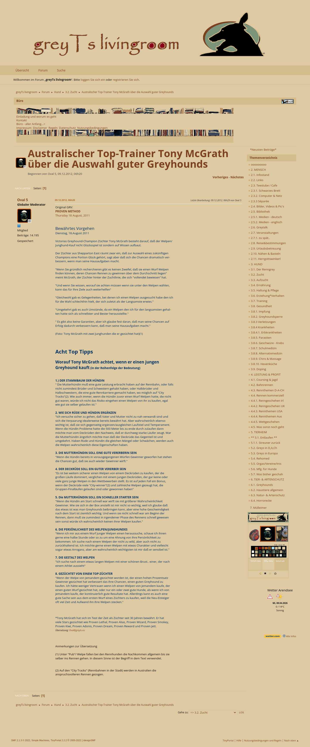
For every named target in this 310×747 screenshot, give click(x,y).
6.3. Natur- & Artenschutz (266, 495)
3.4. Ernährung (259, 285)
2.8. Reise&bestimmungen (267, 243)
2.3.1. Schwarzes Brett (264, 191)
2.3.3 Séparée (258, 201)
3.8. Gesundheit (260, 306)
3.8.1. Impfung (259, 311)
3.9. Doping (257, 369)
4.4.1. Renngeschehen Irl (266, 401)
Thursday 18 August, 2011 (72, 213)
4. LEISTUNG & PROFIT (264, 374)
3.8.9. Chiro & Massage (264, 359)
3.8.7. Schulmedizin (262, 348)
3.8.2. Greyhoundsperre (265, 317)
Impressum (23, 128)
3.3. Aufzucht (258, 280)
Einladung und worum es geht (36, 116)
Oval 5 (22, 199)
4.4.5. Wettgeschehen (264, 422)
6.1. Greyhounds (260, 485)
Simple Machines (40, 740)
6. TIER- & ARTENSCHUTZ (266, 479)
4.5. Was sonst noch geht (266, 427)
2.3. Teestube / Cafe (262, 185)
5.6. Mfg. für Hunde (262, 469)
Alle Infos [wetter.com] (289, 636)
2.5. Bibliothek (259, 211)
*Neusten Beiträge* (263, 150)
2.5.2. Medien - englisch (265, 222)
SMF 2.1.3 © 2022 (20, 740)
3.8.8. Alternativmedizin (265, 353)
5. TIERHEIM (257, 432)
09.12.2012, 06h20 (65, 200)
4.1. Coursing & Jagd (262, 380)
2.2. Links (255, 180)
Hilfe (238, 740)
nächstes (237, 177)
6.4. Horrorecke (260, 500)
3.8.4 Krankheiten (261, 327)
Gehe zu (183, 712)
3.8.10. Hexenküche (262, 364)
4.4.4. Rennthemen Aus (265, 416)
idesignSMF (89, 740)
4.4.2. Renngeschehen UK (266, 406)
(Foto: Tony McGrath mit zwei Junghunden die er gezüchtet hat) (97, 334)
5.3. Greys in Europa (263, 453)
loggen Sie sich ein (93, 80)
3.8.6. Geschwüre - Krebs (266, 343)
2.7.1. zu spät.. (259, 238)
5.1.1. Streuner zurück (264, 443)
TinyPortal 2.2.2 (59, 740)
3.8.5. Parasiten (259, 338)
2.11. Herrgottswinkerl (264, 259)
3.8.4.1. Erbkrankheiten (265, 332)
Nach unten (22, 188)
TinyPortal (228, 740)
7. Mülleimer (258, 508)
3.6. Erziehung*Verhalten (266, 296)
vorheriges (220, 177)
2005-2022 (75, 740)
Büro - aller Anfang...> (30, 124)
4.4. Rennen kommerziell (266, 395)
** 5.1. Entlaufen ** (262, 437)
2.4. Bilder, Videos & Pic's (266, 206)
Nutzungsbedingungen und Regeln (262, 740)
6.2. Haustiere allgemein (265, 490)
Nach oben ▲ (291, 740)
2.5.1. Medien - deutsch (265, 217)
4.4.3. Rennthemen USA (265, 411)
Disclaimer (40, 128)
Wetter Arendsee (280, 590)
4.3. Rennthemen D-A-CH (266, 390)
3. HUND (255, 264)
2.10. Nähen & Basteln (264, 254)
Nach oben (22, 695)
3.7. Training (257, 301)
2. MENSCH (257, 170)
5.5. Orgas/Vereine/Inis (264, 464)
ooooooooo (257, 164)
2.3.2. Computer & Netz (265, 196)
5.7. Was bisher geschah (265, 474)
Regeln (52, 128)
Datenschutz (67, 128)
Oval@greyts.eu (77, 630)
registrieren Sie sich (126, 80)
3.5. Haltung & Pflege (263, 290)
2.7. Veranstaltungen (263, 233)
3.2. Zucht (256, 274)
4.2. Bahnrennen (260, 385)
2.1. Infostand (258, 175)
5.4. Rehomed (258, 458)
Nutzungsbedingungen (92, 128)
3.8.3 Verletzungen (262, 322)
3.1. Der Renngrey (261, 269)
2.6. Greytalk (258, 227)
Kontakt (21, 120)
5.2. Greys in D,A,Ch (262, 448)
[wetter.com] (272, 637)
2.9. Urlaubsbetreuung (264, 248)
